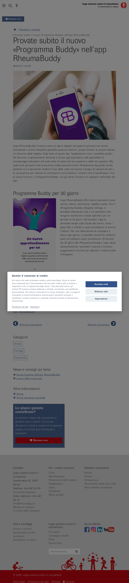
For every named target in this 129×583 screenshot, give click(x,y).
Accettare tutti (101, 284)
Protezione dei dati (20, 306)
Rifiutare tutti (101, 291)
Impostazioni (101, 298)
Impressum (35, 306)
